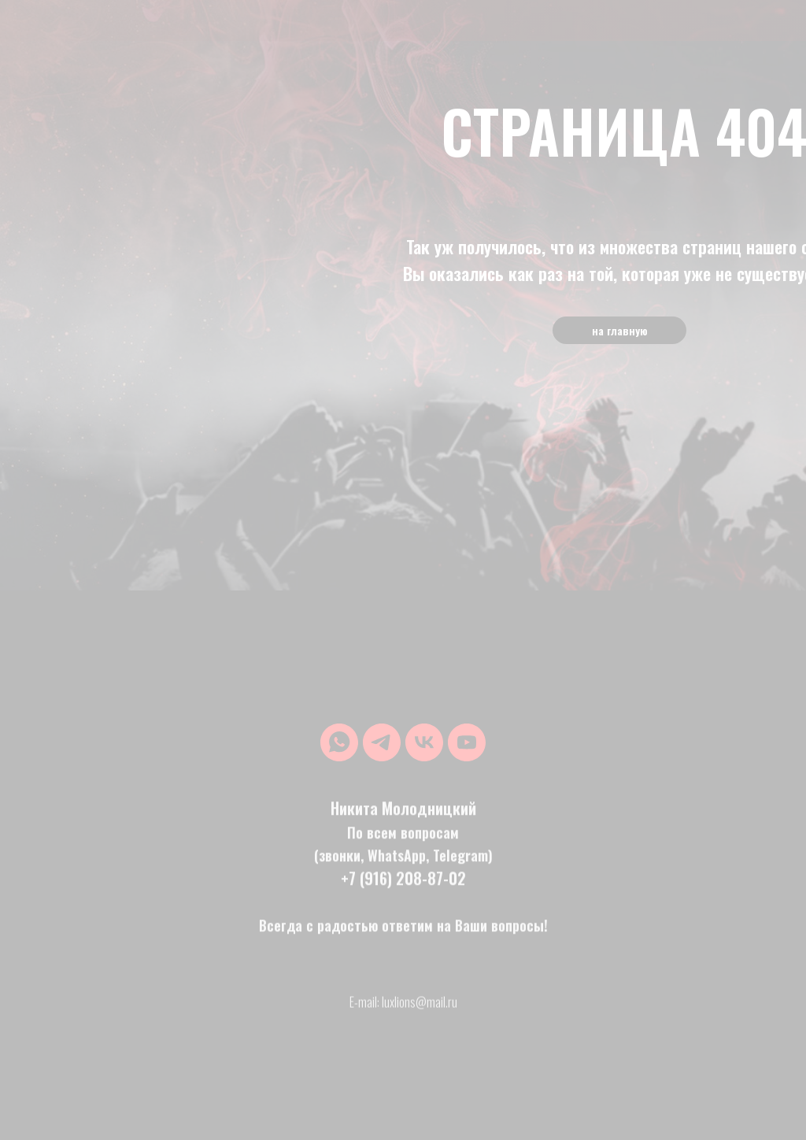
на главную (619, 330)
